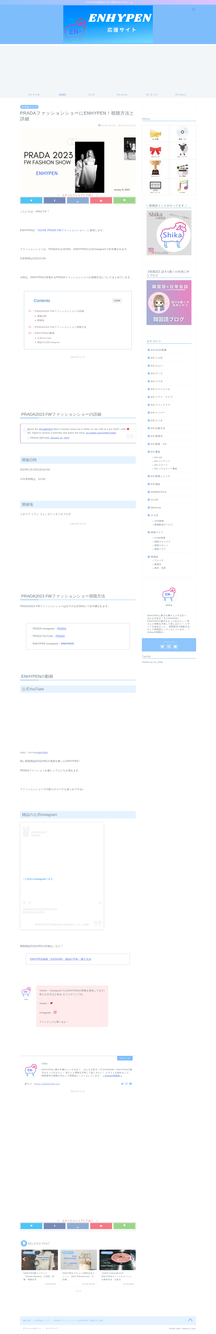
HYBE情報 (159, 538)
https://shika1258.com (47, 1087)
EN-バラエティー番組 (165, 469)
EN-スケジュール (160, 389)
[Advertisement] (108, 67)
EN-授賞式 (157, 436)
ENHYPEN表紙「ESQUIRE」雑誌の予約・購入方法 (60, 962)
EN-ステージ (161, 465)
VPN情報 (159, 521)
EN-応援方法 (158, 428)
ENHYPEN (67, 647)
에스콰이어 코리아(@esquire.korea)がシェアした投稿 (62, 928)
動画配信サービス (163, 525)
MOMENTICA (159, 492)
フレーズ (159, 561)
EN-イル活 (157, 358)
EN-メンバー (158, 413)
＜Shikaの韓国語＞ (112, 1079)
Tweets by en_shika (152, 662)
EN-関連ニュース (29, 107)
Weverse (156, 508)
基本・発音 (160, 568)
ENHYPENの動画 (51, 334)
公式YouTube (50, 339)
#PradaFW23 (46, 433)
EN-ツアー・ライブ (162, 397)
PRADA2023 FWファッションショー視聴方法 (66, 328)
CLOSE (117, 301)
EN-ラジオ (157, 421)
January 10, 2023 (59, 441)
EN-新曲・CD (158, 444)
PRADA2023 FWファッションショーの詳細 (65, 311)
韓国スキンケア (162, 542)
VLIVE (154, 500)
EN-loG (158, 458)
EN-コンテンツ (162, 461)
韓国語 (154, 557)
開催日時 (47, 316)
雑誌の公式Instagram (54, 344)
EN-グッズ (157, 374)
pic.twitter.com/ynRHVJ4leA (101, 436)
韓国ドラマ (160, 550)
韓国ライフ (157, 532)
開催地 (46, 321)
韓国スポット (161, 546)
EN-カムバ (157, 366)
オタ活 (154, 515)
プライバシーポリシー (32, 1329)
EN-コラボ (157, 381)
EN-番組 (155, 452)
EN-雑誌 (155, 484)
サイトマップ (51, 1329)
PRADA (61, 632)
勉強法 (157, 565)
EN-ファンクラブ (160, 405)
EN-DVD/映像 (158, 350)
